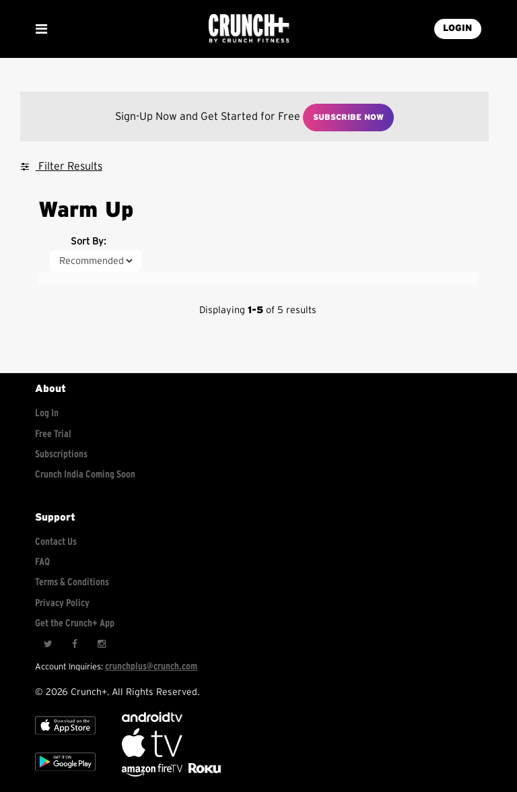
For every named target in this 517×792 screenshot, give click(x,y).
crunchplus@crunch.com (151, 666)
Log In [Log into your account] (47, 413)
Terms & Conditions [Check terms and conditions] (72, 582)
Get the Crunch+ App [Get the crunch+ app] (74, 623)
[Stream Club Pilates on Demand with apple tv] (203, 773)
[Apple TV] (65, 737)
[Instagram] (102, 644)
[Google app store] (65, 773)
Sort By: (88, 241)
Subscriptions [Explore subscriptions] (61, 454)
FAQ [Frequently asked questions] (42, 562)
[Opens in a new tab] (153, 773)
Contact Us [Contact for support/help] (56, 542)
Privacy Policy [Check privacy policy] (62, 603)
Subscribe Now (348, 117)
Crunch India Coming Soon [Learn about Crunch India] (85, 474)
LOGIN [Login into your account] (457, 28)
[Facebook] (75, 644)
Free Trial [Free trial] (53, 434)
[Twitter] (48, 644)
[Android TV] (152, 719)
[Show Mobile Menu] (41, 29)
